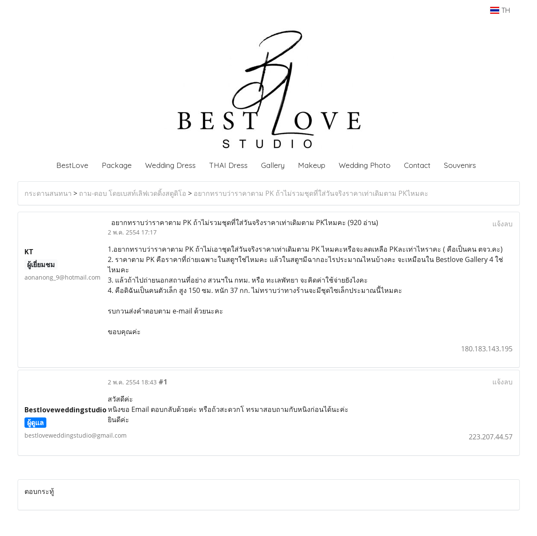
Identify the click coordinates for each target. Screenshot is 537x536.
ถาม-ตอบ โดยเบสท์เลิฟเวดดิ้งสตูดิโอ (132, 193)
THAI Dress (228, 165)
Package (117, 165)
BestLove (72, 165)
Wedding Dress (170, 165)
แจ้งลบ (502, 223)
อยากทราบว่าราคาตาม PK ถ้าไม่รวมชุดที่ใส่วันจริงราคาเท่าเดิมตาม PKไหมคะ (311, 193)
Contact (417, 165)
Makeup (311, 165)
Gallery (273, 165)
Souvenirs (460, 165)
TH (500, 10)
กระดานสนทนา (48, 193)
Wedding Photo (365, 165)
